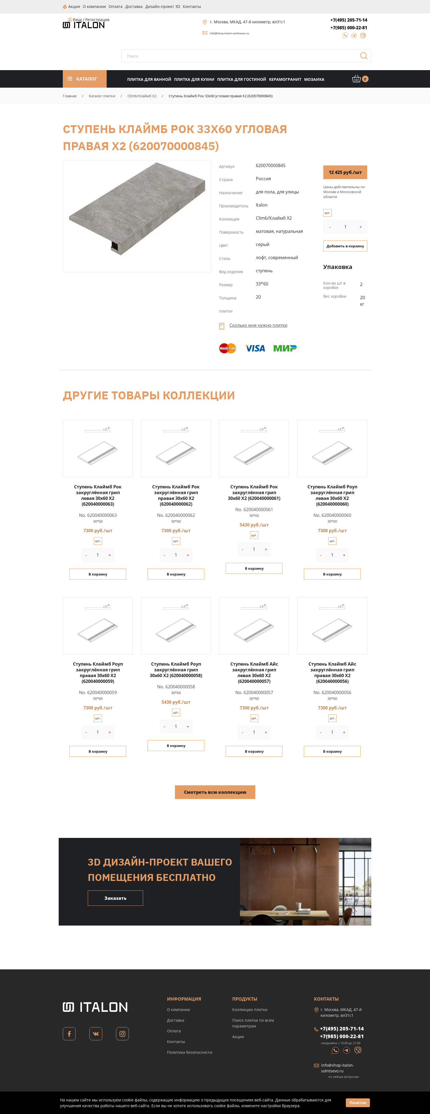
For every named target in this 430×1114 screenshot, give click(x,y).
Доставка (175, 1020)
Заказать (115, 898)
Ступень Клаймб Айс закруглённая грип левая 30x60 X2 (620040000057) (254, 672)
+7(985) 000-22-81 (348, 27)
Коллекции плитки (249, 1009)
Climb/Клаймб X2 (142, 95)
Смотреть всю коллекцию (215, 792)
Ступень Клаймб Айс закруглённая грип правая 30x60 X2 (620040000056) (332, 672)
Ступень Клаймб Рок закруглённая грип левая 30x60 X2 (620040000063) (97, 495)
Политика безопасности (189, 1052)
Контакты (176, 1041)
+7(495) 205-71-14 (348, 20)
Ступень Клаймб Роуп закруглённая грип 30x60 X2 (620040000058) (176, 669)
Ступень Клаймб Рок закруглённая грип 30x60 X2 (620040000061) (254, 492)
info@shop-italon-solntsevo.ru (229, 33)
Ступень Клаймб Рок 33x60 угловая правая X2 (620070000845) (137, 209)
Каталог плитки (102, 95)
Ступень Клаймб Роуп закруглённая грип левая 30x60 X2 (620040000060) (332, 495)
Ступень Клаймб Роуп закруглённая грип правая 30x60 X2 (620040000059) (98, 672)
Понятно (357, 1102)
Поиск (365, 57)
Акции (238, 1036)
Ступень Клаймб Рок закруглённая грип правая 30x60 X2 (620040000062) (176, 495)
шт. (327, 212)
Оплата (174, 1030)
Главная (70, 95)
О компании (178, 1009)
